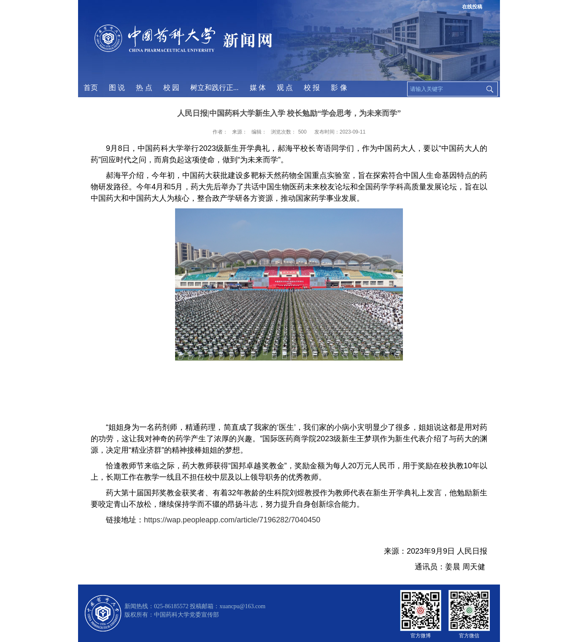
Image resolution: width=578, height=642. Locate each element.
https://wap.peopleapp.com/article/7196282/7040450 (232, 520)
